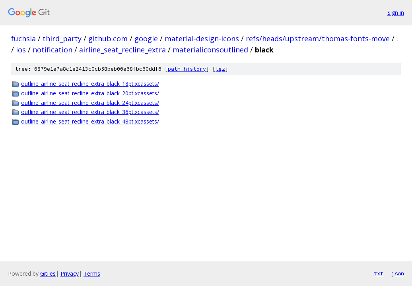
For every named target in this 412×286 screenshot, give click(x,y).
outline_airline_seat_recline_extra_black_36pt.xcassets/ (90, 112)
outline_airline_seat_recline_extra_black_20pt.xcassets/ (90, 93)
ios (21, 49)
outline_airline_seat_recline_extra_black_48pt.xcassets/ (90, 121)
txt (378, 273)
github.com (108, 38)
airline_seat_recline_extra (122, 49)
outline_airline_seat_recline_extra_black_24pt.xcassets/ (90, 102)
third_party (62, 38)
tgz (220, 69)
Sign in (395, 12)
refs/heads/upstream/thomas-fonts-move (318, 38)
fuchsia (23, 38)
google (146, 38)
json (397, 273)
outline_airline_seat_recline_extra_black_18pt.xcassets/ (90, 83)
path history (187, 69)
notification (52, 49)
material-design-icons (202, 38)
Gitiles (48, 273)
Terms (92, 273)
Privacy (69, 273)
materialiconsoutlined (210, 49)
